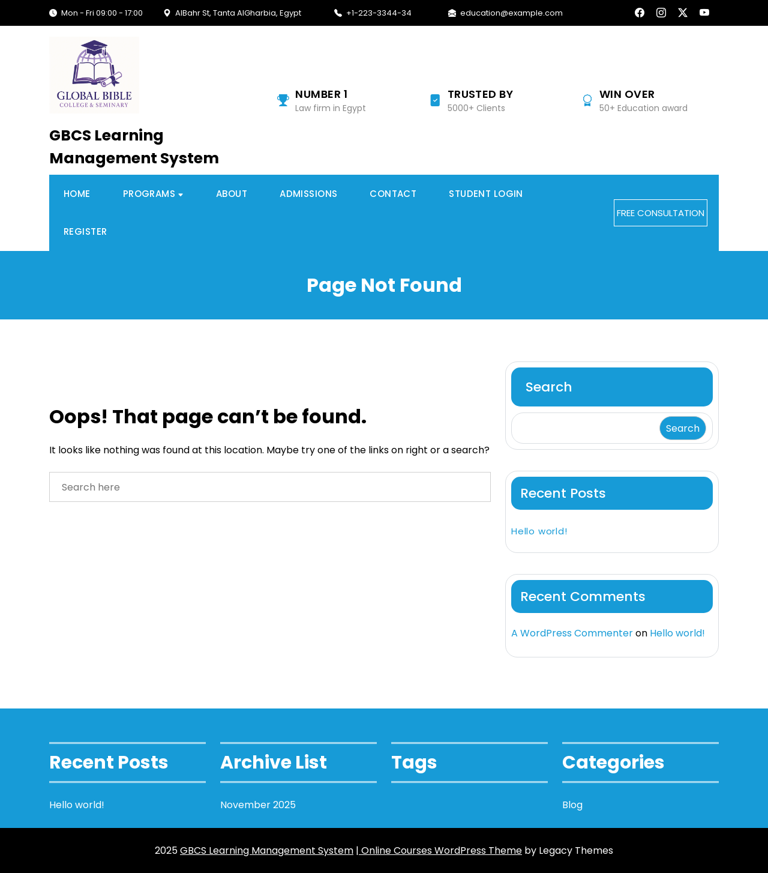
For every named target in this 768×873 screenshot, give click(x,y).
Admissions (308, 193)
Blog (572, 805)
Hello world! (539, 531)
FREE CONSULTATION (660, 213)
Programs (149, 193)
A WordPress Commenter (572, 633)
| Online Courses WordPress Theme (439, 850)
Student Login (486, 193)
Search (549, 387)
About (231, 193)
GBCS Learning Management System (134, 147)
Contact (393, 193)
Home (77, 193)
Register (85, 231)
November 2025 (258, 805)
